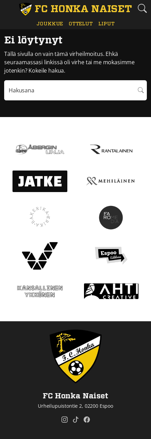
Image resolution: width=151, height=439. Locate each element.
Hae (141, 90)
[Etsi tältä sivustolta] (142, 8)
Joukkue (49, 23)
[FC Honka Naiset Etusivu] (75, 9)
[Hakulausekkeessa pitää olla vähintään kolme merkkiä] (69, 90)
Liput (106, 23)
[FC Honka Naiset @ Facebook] (86, 419)
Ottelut (81, 23)
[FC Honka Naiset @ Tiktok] (75, 419)
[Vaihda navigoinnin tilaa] (9, 8)
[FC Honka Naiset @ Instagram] (64, 419)
